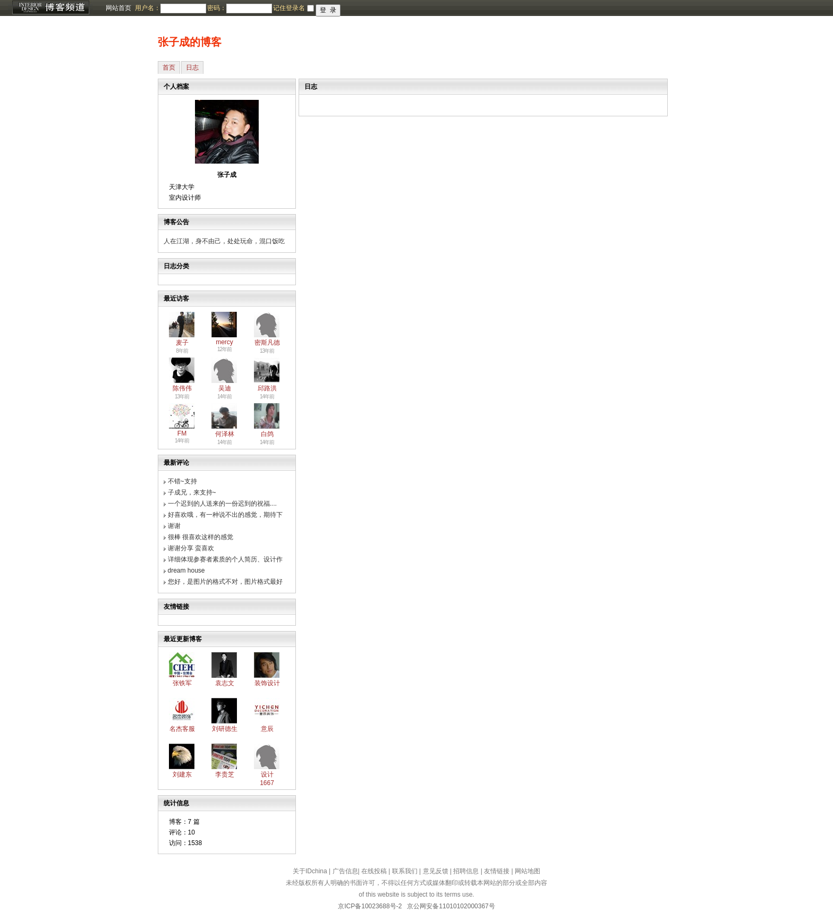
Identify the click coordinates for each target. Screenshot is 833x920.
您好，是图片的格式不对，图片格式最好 (225, 581)
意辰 (267, 728)
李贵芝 (224, 774)
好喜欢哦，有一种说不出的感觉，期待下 (225, 514)
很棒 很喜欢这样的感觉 (200, 537)
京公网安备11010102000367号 (451, 906)
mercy (224, 342)
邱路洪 (267, 388)
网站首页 (118, 8)
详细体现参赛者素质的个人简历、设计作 (225, 559)
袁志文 (224, 683)
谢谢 (174, 526)
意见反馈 (435, 871)
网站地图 (527, 871)
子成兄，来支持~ (192, 492)
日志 (192, 67)
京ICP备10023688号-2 (370, 906)
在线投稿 (374, 871)
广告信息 (345, 871)
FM (181, 433)
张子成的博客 (190, 42)
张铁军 (182, 683)
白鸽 (267, 434)
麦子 (182, 342)
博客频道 (50, 8)
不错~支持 (182, 481)
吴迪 (224, 388)
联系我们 (405, 871)
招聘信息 (466, 871)
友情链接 (496, 871)
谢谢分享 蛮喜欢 (191, 548)
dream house (186, 570)
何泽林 (224, 434)
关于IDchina (310, 871)
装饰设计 (267, 683)
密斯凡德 (267, 342)
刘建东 (182, 774)
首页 (169, 67)
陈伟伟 (182, 388)
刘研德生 (224, 728)
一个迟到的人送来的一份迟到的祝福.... (222, 503)
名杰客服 (182, 728)
